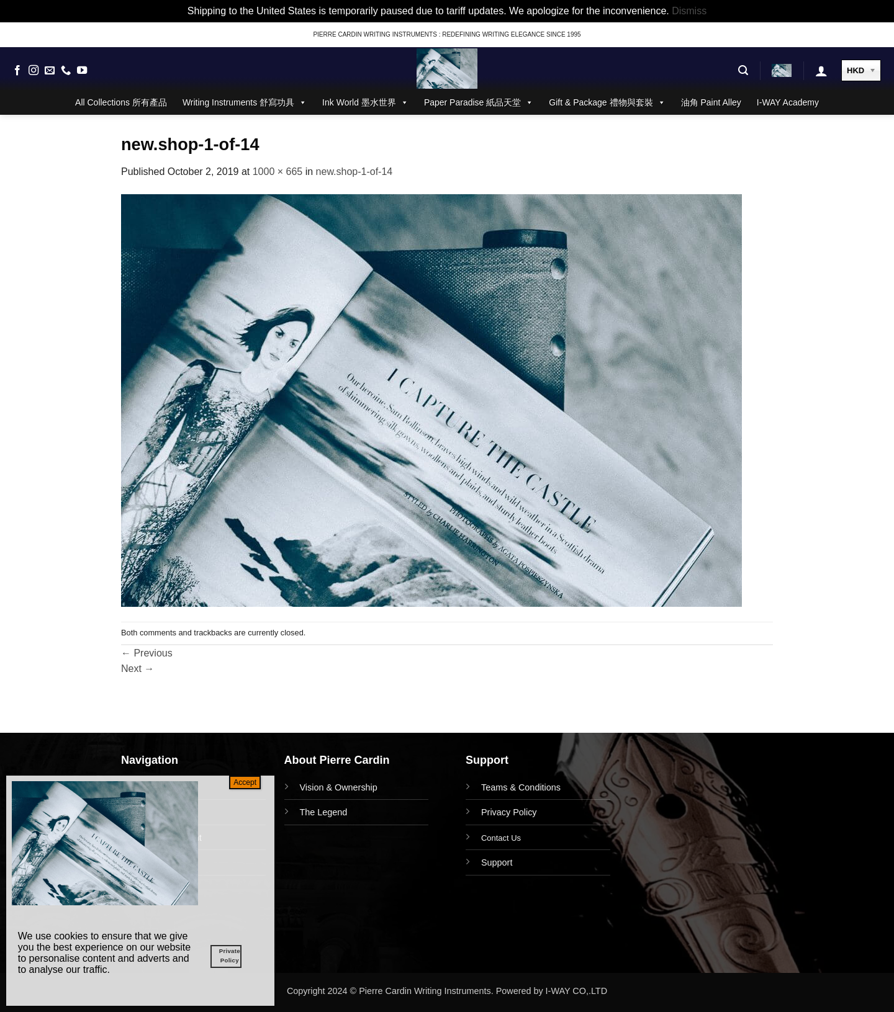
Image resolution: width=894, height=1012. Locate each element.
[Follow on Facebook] (17, 70)
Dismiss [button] (689, 11)
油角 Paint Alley (711, 102)
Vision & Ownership (338, 787)
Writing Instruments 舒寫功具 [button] (245, 102)
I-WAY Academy (788, 102)
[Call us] (66, 70)
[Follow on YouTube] (82, 70)
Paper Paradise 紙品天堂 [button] (478, 102)
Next (137, 668)
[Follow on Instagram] (33, 70)
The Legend (324, 812)
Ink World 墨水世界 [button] (365, 102)
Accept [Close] (244, 782)
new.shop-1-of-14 (354, 171)
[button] (743, 70)
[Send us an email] (50, 70)
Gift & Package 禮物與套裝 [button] (607, 102)
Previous (147, 653)
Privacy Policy (509, 812)
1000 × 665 (278, 171)
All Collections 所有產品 (121, 102)
